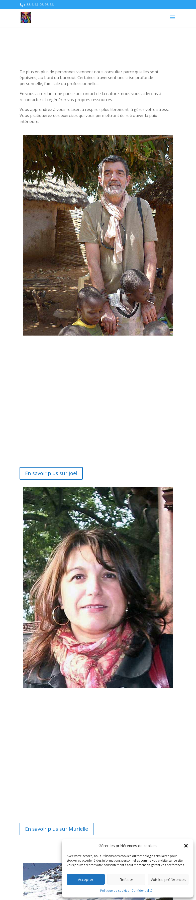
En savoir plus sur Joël (51, 473)
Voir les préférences (168, 879)
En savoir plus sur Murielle (56, 828)
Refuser (126, 879)
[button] (185, 845)
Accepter (85, 879)
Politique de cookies (114, 890)
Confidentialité (142, 890)
